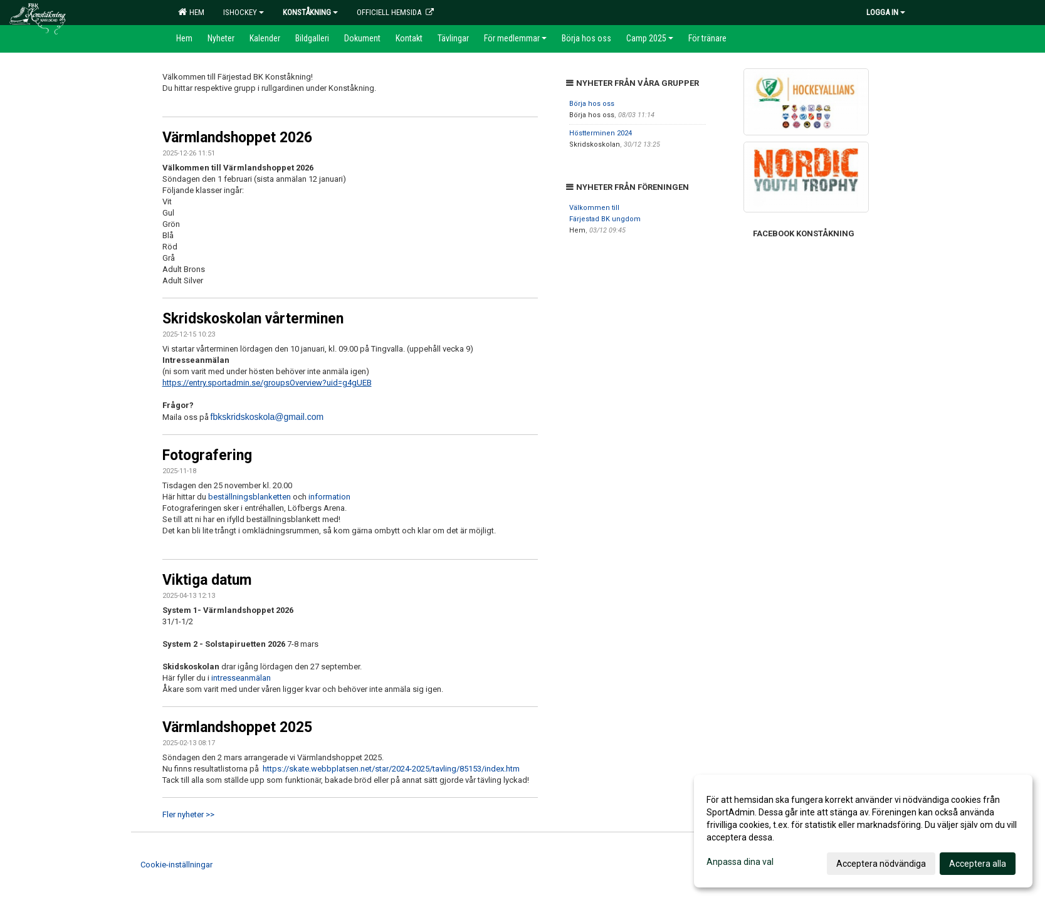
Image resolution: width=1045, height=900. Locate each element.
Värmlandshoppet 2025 (237, 727)
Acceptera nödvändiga (881, 864)
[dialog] (863, 831)
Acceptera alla (977, 864)
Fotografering (207, 455)
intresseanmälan (240, 678)
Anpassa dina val (740, 862)
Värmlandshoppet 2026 (237, 137)
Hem (191, 12)
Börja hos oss (591, 104)
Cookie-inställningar (176, 864)
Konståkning (310, 12)
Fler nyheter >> (188, 814)
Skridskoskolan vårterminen (253, 318)
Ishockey (243, 12)
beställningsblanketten (250, 496)
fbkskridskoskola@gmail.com (267, 417)
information (329, 496)
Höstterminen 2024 (600, 133)
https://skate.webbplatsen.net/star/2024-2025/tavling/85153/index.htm (391, 768)
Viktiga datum (206, 580)
